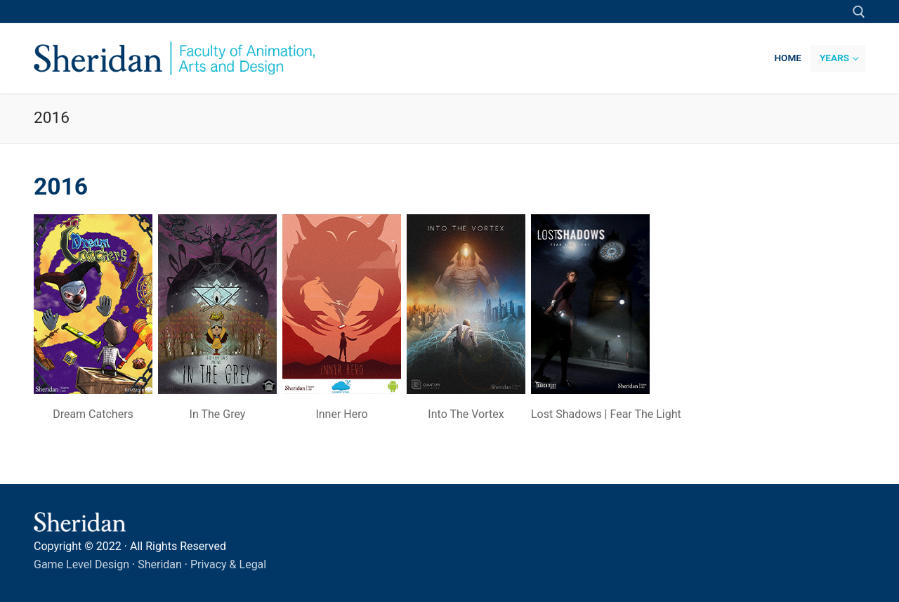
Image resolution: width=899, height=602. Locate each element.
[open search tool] (859, 12)
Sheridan (160, 564)
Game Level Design (81, 564)
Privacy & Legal (228, 564)
